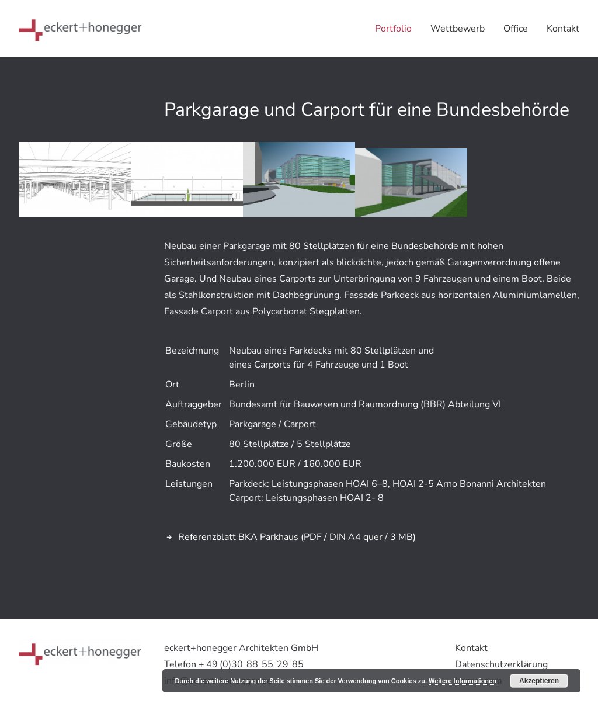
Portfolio (393, 28)
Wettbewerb (457, 28)
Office (515, 28)
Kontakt (563, 28)
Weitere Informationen (462, 680)
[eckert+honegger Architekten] (80, 28)
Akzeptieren (539, 681)
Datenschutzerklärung (501, 664)
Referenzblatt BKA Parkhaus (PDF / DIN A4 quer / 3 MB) (297, 537)
